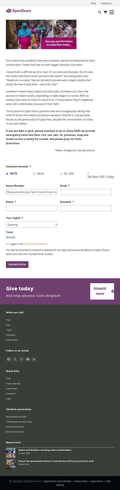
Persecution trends (15, 426)
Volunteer (10, 334)
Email (65, 185)
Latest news (11, 388)
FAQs (8, 378)
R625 (40, 173)
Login (8, 398)
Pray (8, 319)
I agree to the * (29, 243)
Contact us (11, 393)
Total (9, 232)
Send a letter (12, 339)
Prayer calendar (13, 383)
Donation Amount (18, 166)
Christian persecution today (19, 421)
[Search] (99, 12)
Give (8, 324)
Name (11, 202)
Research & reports (15, 431)
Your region (14, 218)
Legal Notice (96, 481)
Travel (9, 329)
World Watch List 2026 (16, 416)
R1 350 (69, 173)
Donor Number (15, 185)
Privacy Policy (80, 481)
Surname (67, 202)
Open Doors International (57, 481)
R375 (13, 173)
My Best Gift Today (101, 177)
